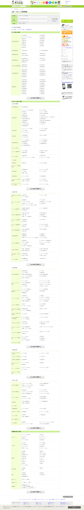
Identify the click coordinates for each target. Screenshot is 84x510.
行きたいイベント (66, 51)
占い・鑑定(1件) (14, 419)
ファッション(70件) (15, 298)
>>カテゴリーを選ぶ (21, 29)
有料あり (24, 23)
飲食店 (12, 458)
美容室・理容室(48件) (15, 359)
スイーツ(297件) (14, 156)
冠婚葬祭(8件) (14, 408)
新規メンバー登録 (67, 6)
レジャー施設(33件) (15, 209)
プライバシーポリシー (41, 499)
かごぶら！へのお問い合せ (60, 499)
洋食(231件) (14, 130)
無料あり (20, 23)
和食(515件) (14, 117)
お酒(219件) (14, 171)
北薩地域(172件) (14, 60)
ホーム (67, 3)
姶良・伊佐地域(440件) (15, 65)
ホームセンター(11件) (15, 342)
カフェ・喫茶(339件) (15, 151)
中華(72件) (13, 136)
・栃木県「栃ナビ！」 (26, 502)
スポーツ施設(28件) (15, 243)
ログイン (59, 6)
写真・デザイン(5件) (15, 411)
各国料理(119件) (14, 142)
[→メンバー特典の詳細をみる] (67, 47)
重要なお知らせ (68, 1)
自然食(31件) (14, 176)
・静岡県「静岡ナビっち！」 (51, 502)
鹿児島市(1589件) (15, 41)
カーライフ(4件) (14, 397)
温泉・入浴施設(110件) (15, 214)
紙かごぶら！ (14, 479)
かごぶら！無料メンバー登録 (67, 32)
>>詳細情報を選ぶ (29, 29)
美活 (12, 474)
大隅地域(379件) (14, 73)
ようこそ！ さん (53, 6)
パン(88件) (13, 160)
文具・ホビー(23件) (15, 322)
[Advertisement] (67, 13)
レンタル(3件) (14, 415)
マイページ (65, 53)
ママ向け (13, 445)
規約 (50, 499)
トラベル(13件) (14, 259)
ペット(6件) (14, 405)
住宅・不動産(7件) (15, 391)
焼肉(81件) (13, 162)
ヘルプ (67, 2)
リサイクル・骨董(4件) (15, 332)
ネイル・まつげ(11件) (15, 356)
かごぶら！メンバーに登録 (66, 74)
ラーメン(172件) (14, 148)
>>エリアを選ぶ (14, 29)
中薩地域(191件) (14, 50)
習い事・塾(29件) (14, 385)
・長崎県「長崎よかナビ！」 (64, 502)
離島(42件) (13, 86)
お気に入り (65, 49)
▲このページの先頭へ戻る (68, 496)
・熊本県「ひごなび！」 (38, 502)
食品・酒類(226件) (15, 274)
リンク (47, 499)
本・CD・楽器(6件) (15, 304)
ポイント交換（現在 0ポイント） (66, 56)
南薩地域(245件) (14, 54)
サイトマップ (24, 499)
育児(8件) (13, 402)
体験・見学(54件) (14, 249)
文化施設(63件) (14, 235)
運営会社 (53, 499)
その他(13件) (14, 422)
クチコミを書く (67, 21)
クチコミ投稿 (34, 499)
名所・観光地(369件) (15, 230)
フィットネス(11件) (15, 368)
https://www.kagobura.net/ (67, 82)
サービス (13, 437)
